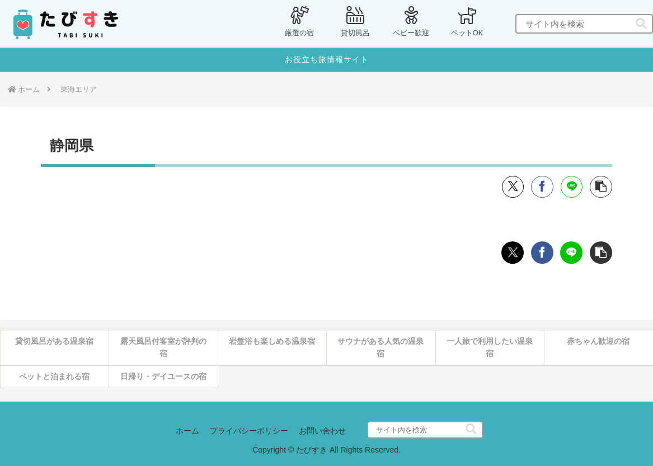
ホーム (187, 431)
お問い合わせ (322, 431)
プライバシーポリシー (249, 431)
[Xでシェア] (512, 187)
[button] (641, 23)
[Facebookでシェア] (542, 187)
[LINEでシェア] (571, 187)
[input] (584, 24)
